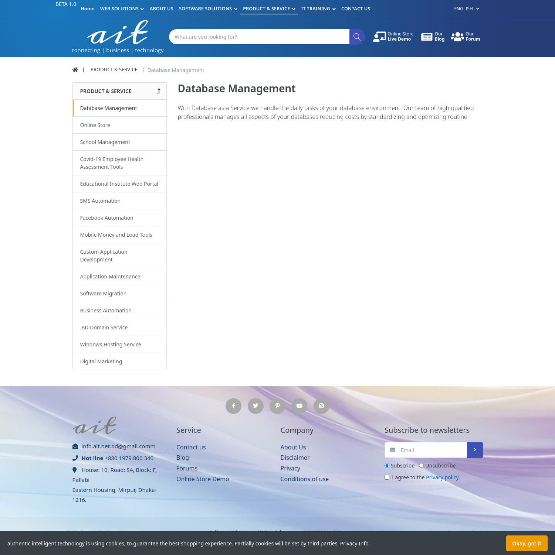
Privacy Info (354, 543)
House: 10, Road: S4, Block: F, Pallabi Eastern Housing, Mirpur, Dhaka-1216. (114, 484)
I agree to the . (426, 477)
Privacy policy (442, 477)
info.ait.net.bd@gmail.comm (114, 446)
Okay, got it (526, 543)
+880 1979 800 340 (113, 458)
